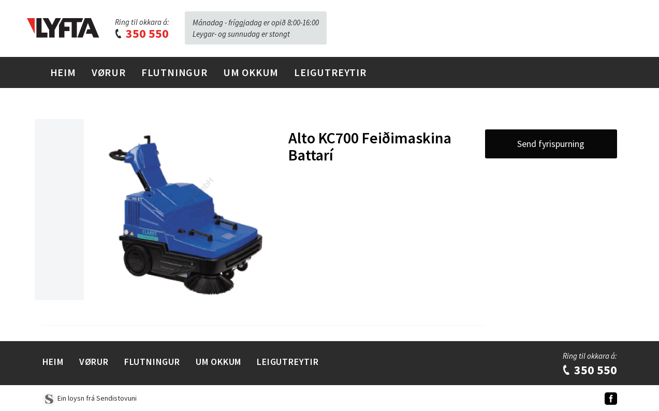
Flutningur (174, 72)
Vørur (109, 72)
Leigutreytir (330, 72)
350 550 (141, 33)
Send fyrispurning (550, 144)
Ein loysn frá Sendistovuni (89, 398)
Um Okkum (251, 72)
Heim (63, 72)
